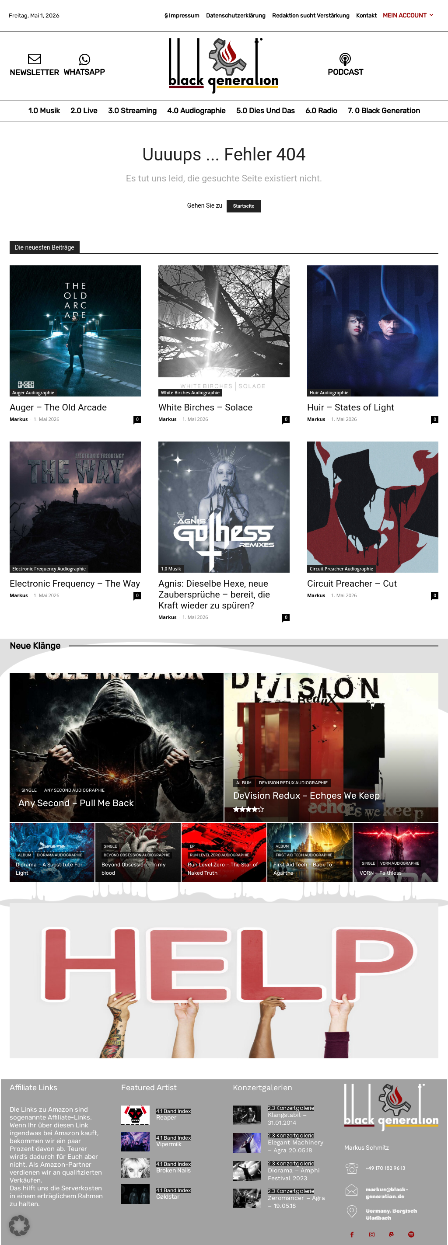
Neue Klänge (35, 645)
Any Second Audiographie (74, 790)
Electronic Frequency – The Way (75, 583)
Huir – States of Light (350, 407)
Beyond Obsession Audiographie (137, 855)
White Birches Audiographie (190, 392)
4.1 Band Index (173, 1111)
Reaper (166, 1117)
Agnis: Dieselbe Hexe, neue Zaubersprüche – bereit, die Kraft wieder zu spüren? (214, 594)
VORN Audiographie (399, 863)
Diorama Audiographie (59, 855)
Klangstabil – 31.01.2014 (287, 1118)
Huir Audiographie (329, 392)
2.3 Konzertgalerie (291, 1108)
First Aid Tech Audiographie (304, 855)
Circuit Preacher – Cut (352, 583)
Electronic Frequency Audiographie (49, 569)
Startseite (244, 206)
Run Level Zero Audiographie (219, 855)
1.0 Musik (171, 569)
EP (192, 846)
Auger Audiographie (33, 392)
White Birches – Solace (205, 407)
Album (244, 783)
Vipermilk (169, 1144)
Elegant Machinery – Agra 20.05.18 (295, 1146)
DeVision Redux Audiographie (293, 783)
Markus (19, 419)
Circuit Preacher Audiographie (341, 569)
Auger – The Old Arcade (58, 407)
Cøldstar (167, 1196)
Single (29, 790)
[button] (19, 1226)
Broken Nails (173, 1170)
